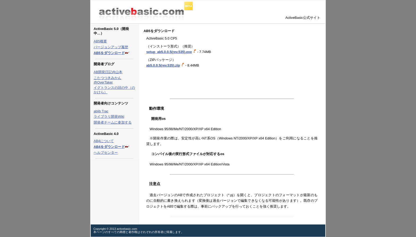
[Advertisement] (206, 83)
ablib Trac (101, 111)
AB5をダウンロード (109, 53)
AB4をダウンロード (109, 147)
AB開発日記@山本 (108, 72)
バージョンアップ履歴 (111, 47)
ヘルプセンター (106, 153)
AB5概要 (100, 41)
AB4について (104, 141)
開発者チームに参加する (113, 122)
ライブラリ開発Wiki (109, 116)
